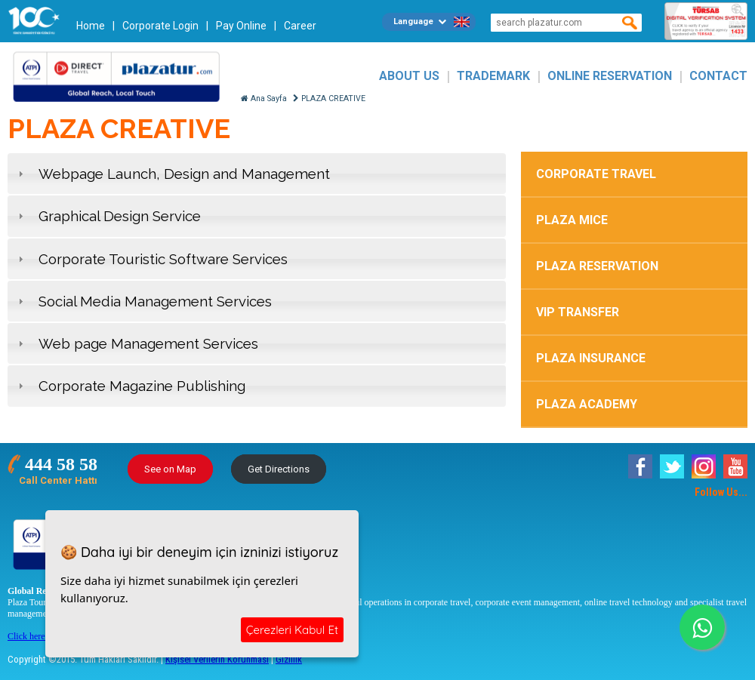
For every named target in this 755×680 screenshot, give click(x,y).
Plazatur (121, 76)
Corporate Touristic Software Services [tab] (151, 259)
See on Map (170, 469)
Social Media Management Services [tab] (143, 301)
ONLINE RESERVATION (609, 76)
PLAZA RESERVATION (597, 266)
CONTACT (718, 76)
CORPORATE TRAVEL (596, 174)
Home (90, 25)
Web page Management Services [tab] (136, 343)
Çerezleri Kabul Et (292, 630)
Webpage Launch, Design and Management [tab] (172, 173)
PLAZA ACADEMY (586, 404)
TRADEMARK (493, 76)
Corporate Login (160, 25)
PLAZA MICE (572, 220)
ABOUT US (409, 76)
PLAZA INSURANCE (591, 358)
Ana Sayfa (264, 98)
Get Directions (279, 469)
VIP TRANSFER (577, 312)
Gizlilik (289, 659)
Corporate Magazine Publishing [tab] (129, 385)
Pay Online (241, 25)
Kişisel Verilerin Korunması (217, 659)
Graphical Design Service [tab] (107, 216)
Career (300, 25)
